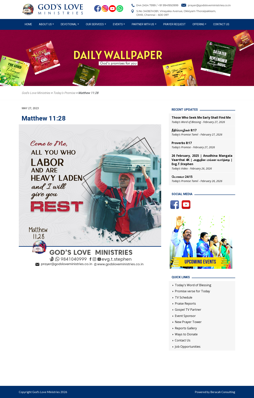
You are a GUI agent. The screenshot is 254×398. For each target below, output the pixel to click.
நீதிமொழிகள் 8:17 (184, 130)
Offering (198, 24)
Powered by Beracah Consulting (215, 392)
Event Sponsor (185, 316)
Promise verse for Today (192, 291)
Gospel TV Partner (188, 309)
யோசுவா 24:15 (182, 177)
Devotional (69, 24)
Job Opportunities (187, 346)
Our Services (95, 24)
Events (118, 24)
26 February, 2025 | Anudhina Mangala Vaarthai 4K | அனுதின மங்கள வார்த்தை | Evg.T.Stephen (202, 160)
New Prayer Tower (188, 322)
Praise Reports (185, 303)
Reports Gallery (186, 328)
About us (45, 24)
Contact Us (221, 24)
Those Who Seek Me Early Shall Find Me (201, 117)
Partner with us (143, 24)
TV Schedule (183, 297)
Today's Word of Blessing (193, 285)
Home (29, 24)
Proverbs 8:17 (182, 143)
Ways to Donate (186, 334)
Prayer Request (174, 24)
